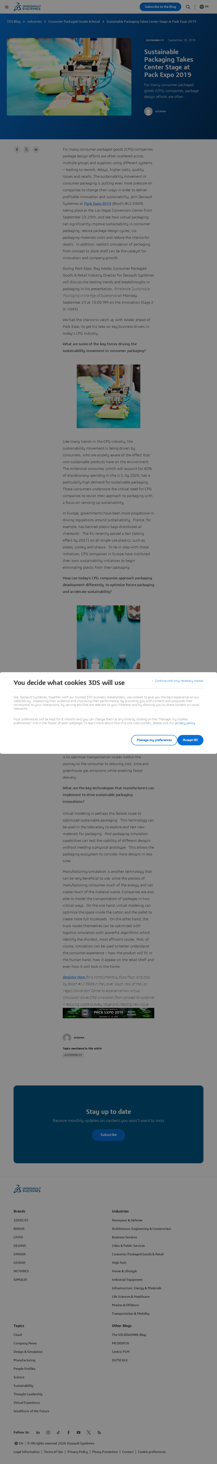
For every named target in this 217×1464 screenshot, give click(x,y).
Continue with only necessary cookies (176, 683)
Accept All (190, 740)
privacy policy (185, 723)
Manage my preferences (147, 740)
